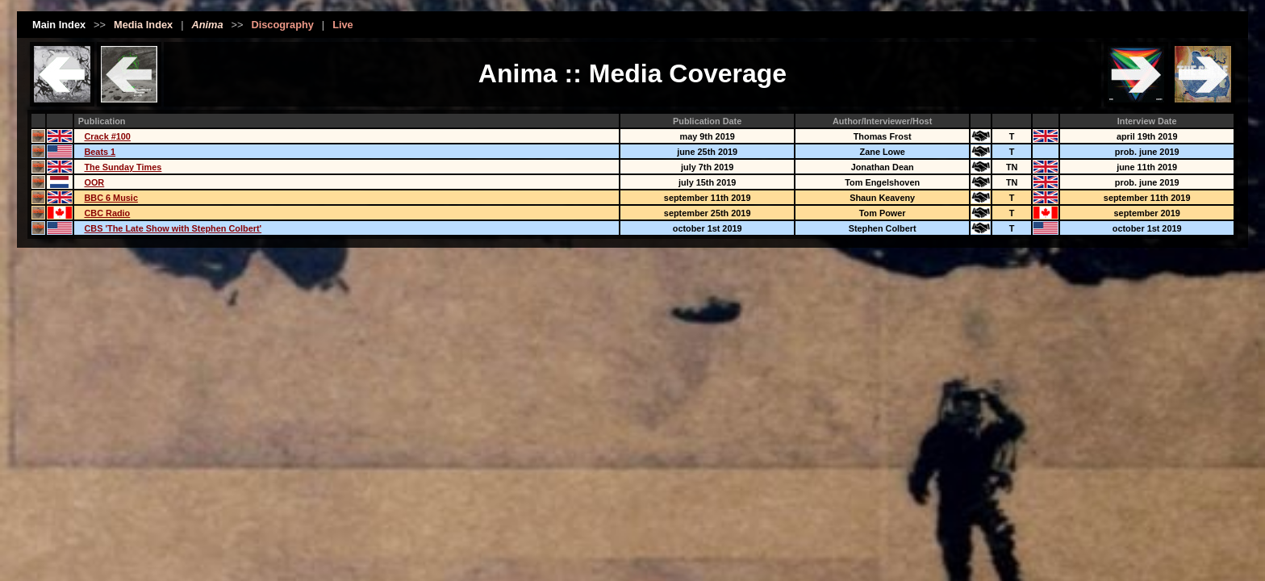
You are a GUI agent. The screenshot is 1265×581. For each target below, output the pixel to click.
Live (342, 25)
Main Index (59, 25)
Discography (282, 25)
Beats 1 (99, 152)
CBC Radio (107, 213)
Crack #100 (107, 136)
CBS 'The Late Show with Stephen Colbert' (172, 228)
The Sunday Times (122, 167)
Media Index (143, 25)
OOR (94, 182)
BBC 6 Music (110, 198)
